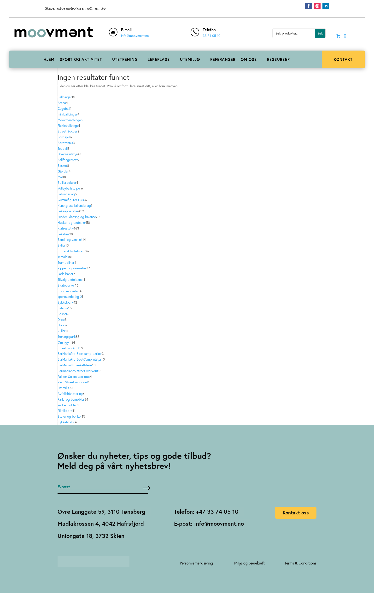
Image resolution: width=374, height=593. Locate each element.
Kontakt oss (296, 512)
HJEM (49, 59)
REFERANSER (222, 59)
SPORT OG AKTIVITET (81, 59)
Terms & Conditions (300, 562)
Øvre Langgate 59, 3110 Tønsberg (101, 511)
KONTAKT (343, 59)
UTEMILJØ (190, 59)
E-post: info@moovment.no (209, 523)
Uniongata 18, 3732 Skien (91, 536)
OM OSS (249, 59)
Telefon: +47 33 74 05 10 (206, 511)
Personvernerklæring (196, 562)
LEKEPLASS (159, 59)
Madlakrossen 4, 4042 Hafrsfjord (101, 523)
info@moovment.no (135, 35)
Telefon (209, 29)
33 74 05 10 (211, 35)
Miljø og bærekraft (249, 562)
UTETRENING (125, 59)
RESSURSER (278, 59)
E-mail (126, 29)
